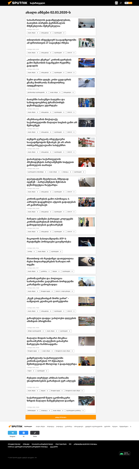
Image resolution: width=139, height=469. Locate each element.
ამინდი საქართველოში (34, 331)
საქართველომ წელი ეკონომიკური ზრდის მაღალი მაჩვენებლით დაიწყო (50, 399)
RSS (70, 444)
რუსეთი (55, 271)
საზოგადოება (45, 33)
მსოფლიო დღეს (45, 291)
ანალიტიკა (44, 410)
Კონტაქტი (26, 444)
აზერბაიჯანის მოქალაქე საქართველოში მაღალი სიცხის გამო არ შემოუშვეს (52, 122)
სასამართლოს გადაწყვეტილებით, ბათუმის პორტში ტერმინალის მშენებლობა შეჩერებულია (48, 23)
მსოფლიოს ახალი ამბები (63, 351)
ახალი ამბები (32, 33)
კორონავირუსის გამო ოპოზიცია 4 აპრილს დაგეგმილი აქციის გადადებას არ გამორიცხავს (51, 201)
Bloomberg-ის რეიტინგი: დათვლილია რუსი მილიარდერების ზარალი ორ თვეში (50, 261)
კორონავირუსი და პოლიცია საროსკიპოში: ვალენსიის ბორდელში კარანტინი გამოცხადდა (50, 281)
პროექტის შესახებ (14, 444)
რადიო (30, 371)
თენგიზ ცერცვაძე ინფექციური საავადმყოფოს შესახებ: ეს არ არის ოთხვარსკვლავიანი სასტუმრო (49, 142)
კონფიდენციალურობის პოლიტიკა (85, 444)
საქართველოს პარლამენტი (36, 172)
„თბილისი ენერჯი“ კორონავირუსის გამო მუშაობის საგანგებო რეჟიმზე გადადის (49, 62)
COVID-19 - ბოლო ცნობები (63, 291)
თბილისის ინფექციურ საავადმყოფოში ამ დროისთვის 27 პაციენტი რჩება (51, 41)
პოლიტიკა (65, 172)
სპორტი (30, 251)
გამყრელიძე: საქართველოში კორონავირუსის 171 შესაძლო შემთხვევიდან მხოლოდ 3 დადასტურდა (52, 361)
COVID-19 (69, 52)
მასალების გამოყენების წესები (42, 444)
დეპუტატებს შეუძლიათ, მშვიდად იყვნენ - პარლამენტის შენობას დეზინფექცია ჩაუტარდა (48, 181)
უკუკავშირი (54, 447)
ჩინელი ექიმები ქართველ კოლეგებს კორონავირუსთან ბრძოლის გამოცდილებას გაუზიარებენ (50, 221)
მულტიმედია (124, 426)
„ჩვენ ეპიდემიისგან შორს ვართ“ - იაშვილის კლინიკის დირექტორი (48, 300)
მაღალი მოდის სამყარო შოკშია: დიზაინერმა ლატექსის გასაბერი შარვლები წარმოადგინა (47, 341)
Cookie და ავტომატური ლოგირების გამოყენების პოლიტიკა (28, 447)
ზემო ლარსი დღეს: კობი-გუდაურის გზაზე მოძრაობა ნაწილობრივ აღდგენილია (49, 82)
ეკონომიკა (44, 271)
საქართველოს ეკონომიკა (73, 410)
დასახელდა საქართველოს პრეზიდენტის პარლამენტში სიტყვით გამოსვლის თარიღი (50, 162)
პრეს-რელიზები (61, 444)
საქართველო (58, 33)
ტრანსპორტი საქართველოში (36, 92)
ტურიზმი (107, 426)
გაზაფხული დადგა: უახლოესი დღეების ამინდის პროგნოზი (51, 320)
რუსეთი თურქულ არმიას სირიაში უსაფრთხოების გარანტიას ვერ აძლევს (51, 379)
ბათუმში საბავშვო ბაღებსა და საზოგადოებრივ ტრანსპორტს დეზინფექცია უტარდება (46, 102)
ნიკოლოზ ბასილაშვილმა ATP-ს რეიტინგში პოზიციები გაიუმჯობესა (49, 240)
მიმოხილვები (32, 410)
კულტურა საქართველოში (93, 426)
